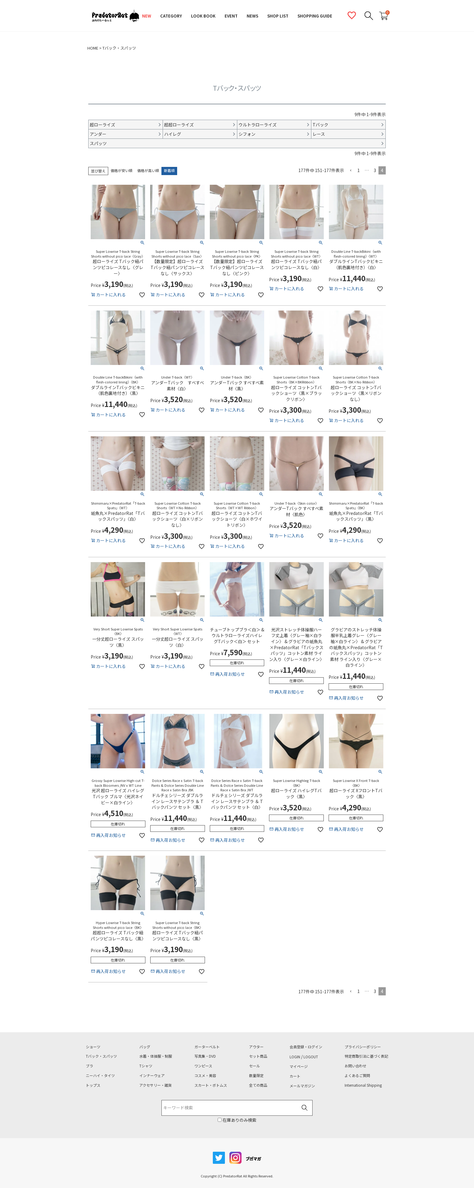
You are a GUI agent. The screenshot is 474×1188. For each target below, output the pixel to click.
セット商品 (258, 1056)
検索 (304, 1108)
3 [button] (375, 170)
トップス (93, 1085)
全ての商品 (258, 1085)
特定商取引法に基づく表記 (366, 1056)
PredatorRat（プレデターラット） (115, 16)
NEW (146, 16)
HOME (92, 48)
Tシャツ (145, 1065)
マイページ (299, 1066)
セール (254, 1065)
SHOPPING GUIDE (314, 16)
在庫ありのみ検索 (239, 1120)
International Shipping (363, 1085)
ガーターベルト (207, 1046)
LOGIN (295, 1056)
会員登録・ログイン (306, 1046)
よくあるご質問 (357, 1075)
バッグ (144, 1046)
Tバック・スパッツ (101, 1056)
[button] (350, 170)
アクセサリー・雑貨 (155, 1085)
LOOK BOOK (203, 16)
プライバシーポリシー (363, 1046)
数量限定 (256, 1075)
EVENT (231, 16)
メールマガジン (302, 1085)
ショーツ (93, 1046)
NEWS (252, 16)
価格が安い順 (121, 170)
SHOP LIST (277, 16)
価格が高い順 (148, 170)
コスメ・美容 (205, 1075)
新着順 (169, 170)
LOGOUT (311, 1056)
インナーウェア (152, 1075)
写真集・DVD (205, 1056)
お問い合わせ (355, 1065)
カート (295, 1076)
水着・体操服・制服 (155, 1056)
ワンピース (203, 1065)
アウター (256, 1046)
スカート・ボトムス (210, 1085)
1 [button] (358, 170)
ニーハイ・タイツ (100, 1075)
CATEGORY (171, 16)
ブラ (89, 1065)
